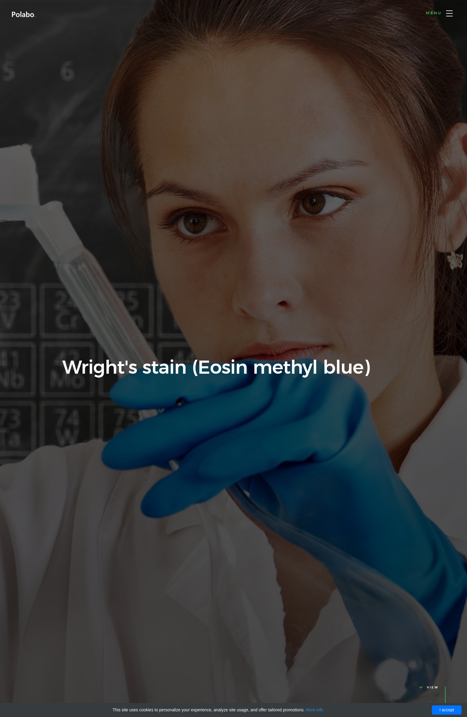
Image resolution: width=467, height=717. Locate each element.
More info (314, 709)
